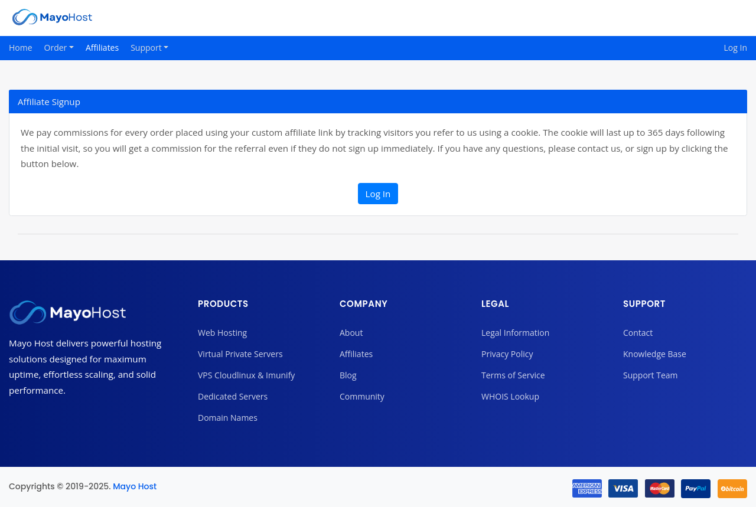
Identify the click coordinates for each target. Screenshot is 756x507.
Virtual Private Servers (240, 353)
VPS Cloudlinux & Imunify (246, 375)
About (351, 332)
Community (362, 396)
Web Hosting (222, 332)
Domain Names (228, 417)
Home (20, 47)
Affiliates (102, 47)
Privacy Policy (507, 353)
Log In (735, 47)
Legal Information (515, 332)
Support (147, 47)
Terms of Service (513, 375)
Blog (348, 375)
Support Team (650, 375)
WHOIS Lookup (510, 396)
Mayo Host (135, 486)
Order (56, 47)
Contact (638, 332)
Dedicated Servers (233, 396)
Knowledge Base (654, 353)
